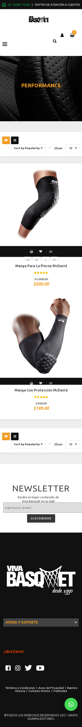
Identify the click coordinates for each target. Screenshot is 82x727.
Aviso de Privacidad (51, 687)
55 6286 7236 (19, 4)
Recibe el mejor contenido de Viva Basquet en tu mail (38, 499)
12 (70, 148)
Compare (50, 251)
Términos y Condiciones (20, 687)
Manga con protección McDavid (41, 390)
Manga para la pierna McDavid (41, 266)
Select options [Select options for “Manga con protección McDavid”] (31, 383)
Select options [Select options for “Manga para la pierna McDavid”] (31, 251)
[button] (71, 704)
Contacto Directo (39, 690)
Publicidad (60, 690)
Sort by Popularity (27, 148)
